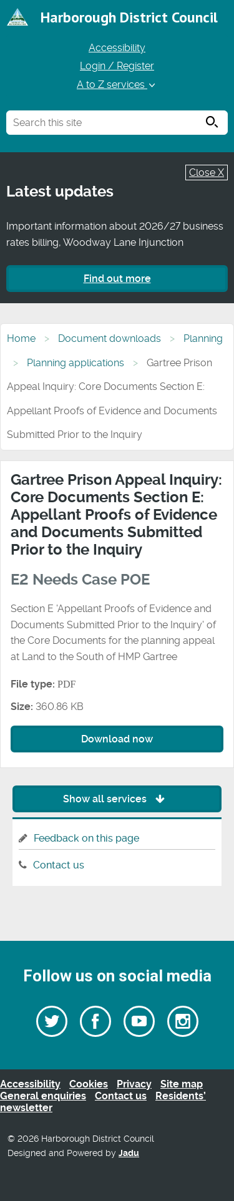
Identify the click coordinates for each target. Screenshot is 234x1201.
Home (21, 338)
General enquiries (43, 1096)
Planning (203, 338)
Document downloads (109, 338)
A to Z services (117, 84)
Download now (117, 739)
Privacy (134, 1084)
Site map (181, 1084)
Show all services (117, 799)
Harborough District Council (129, 17)
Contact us (58, 865)
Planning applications (75, 363)
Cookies (88, 1084)
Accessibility (117, 48)
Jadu (129, 1153)
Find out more (117, 278)
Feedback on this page (86, 838)
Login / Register (117, 66)
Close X (206, 172)
